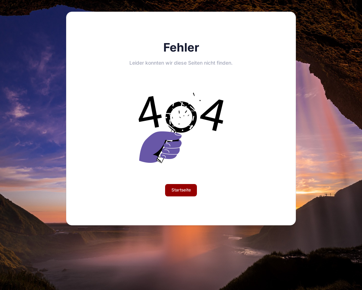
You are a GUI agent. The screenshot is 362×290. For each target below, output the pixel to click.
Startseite (181, 190)
